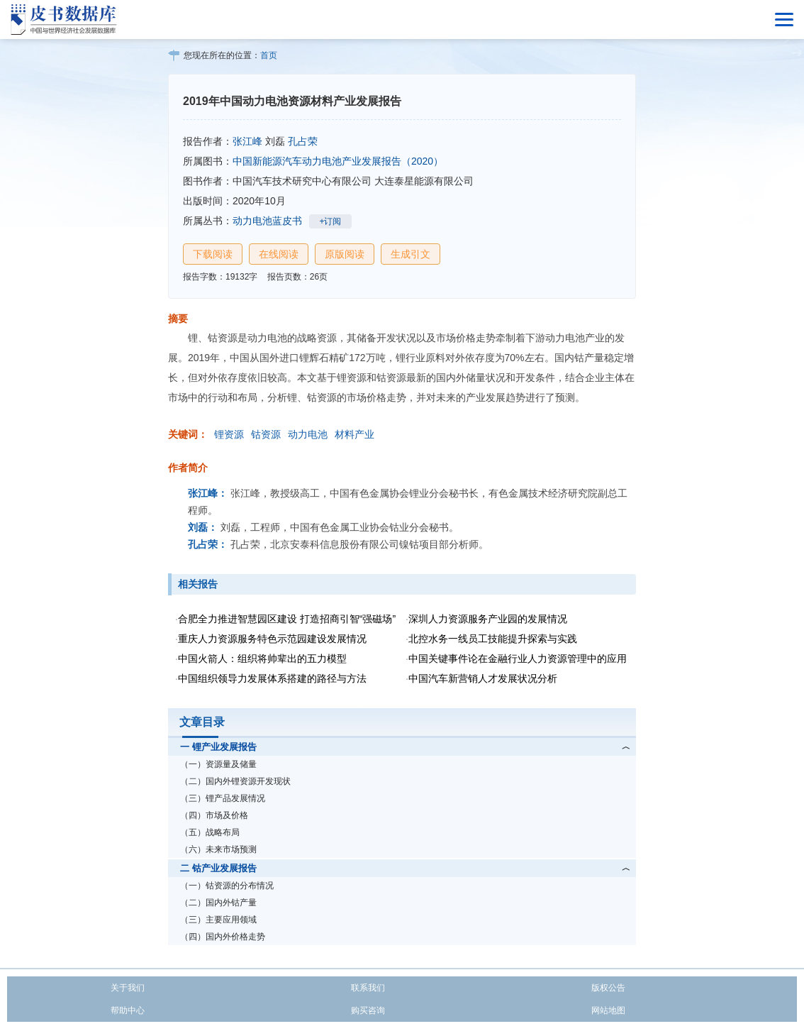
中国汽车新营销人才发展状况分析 (482, 678)
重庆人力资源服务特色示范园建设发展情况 (272, 638)
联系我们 (368, 988)
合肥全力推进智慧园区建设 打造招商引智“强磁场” (287, 618)
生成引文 (410, 254)
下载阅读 (213, 254)
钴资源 (266, 434)
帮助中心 (128, 1010)
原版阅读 (344, 254)
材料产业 (354, 434)
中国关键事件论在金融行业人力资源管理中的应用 (517, 658)
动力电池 (308, 434)
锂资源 (229, 434)
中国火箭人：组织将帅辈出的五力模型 (262, 658)
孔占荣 (303, 141)
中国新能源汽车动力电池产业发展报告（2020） (338, 161)
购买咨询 (368, 1010)
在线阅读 (278, 254)
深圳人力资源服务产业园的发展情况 (487, 618)
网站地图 (608, 1010)
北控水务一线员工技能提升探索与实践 (492, 638)
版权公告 (608, 988)
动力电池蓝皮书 (267, 220)
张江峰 (247, 141)
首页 (268, 55)
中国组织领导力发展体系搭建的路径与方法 (272, 678)
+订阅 (330, 221)
